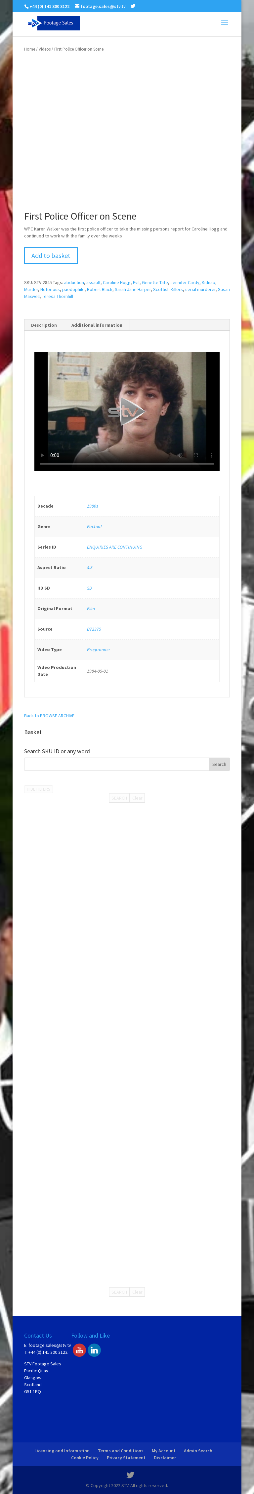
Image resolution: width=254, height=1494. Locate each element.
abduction (74, 282)
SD (89, 588)
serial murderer (200, 289)
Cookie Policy (85, 1458)
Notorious (50, 289)
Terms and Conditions (121, 1451)
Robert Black (99, 289)
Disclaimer (165, 1458)
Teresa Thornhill (57, 296)
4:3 (90, 567)
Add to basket (50, 255)
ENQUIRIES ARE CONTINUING (114, 547)
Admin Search (198, 1451)
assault (93, 282)
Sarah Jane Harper (133, 289)
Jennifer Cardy (184, 282)
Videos (45, 49)
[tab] (44, 325)
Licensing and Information (62, 1451)
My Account (164, 1451)
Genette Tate (155, 282)
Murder (31, 289)
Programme (98, 649)
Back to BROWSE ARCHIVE (49, 716)
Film (91, 608)
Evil (136, 282)
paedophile (73, 289)
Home (29, 49)
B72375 (94, 629)
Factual (94, 526)
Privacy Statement (126, 1458)
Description (44, 325)
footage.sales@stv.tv (49, 1345)
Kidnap (208, 282)
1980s (92, 506)
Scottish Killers (168, 289)
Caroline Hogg (117, 282)
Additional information (96, 325)
